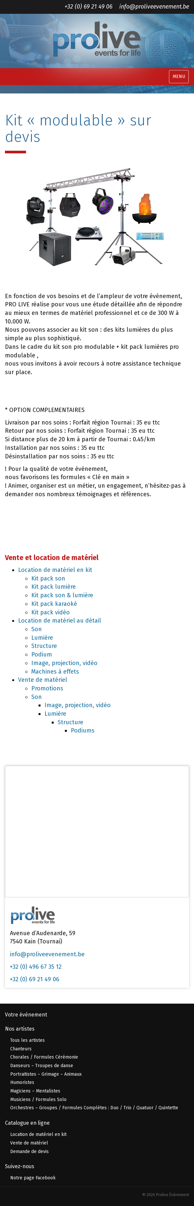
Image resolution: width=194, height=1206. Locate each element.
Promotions (47, 688)
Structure (44, 646)
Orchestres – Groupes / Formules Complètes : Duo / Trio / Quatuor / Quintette (94, 1108)
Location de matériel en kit (55, 570)
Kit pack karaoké (54, 603)
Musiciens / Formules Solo (38, 1099)
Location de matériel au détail (59, 620)
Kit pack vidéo (50, 612)
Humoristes (22, 1082)
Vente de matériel (42, 679)
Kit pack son (48, 578)
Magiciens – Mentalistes (35, 1091)
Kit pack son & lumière (62, 595)
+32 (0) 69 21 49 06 (88, 6)
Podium (41, 654)
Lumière (42, 637)
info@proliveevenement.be (154, 6)
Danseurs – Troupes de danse (41, 1065)
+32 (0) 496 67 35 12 (36, 966)
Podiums (83, 730)
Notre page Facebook (33, 1178)
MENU (179, 76)
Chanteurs (21, 1049)
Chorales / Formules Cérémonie (44, 1057)
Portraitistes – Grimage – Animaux (46, 1074)
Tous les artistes (27, 1040)
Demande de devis (29, 1151)
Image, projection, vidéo (64, 663)
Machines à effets (55, 671)
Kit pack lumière (53, 586)
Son (36, 629)
